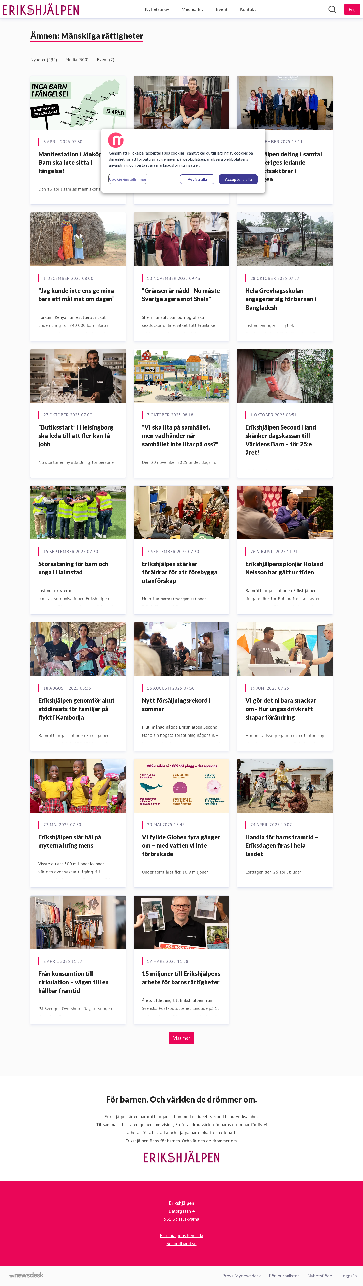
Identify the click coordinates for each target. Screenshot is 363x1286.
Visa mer (181, 1038)
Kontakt (248, 9)
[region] (183, 161)
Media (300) (77, 60)
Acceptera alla (238, 179)
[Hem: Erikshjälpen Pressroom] (41, 9)
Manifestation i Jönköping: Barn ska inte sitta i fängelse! (75, 162)
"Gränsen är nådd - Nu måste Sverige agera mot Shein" (181, 295)
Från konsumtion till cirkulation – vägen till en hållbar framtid (73, 982)
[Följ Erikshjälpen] (352, 9)
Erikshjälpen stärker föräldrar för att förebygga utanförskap (179, 572)
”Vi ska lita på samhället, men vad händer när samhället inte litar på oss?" (180, 435)
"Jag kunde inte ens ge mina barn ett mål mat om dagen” (76, 295)
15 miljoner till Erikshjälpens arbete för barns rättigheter (181, 978)
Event (222, 9)
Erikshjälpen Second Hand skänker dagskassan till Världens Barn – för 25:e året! (280, 439)
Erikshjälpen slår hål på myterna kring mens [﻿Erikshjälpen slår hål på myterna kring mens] (69, 841)
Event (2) (105, 60)
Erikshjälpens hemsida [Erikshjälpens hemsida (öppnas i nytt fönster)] (181, 1235)
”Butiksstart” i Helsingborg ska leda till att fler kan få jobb (75, 435)
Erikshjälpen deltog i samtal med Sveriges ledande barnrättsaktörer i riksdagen (283, 166)
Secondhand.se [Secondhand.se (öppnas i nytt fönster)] (182, 1243)
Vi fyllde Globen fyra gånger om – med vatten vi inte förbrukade (181, 845)
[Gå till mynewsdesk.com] (26, 1276)
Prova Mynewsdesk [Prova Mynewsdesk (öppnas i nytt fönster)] (241, 1275)
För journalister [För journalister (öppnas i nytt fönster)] (284, 1275)
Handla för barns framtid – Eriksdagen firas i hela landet (281, 845)
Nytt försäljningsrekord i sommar (176, 705)
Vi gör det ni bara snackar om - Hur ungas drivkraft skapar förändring (280, 709)
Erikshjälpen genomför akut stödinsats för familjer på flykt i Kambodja (76, 709)
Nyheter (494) (43, 60)
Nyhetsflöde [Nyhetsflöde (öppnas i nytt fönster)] (319, 1275)
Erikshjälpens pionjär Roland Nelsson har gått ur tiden (284, 568)
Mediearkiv (192, 9)
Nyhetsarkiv (157, 9)
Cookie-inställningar (128, 179)
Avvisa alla (197, 179)
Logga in (348, 1275)
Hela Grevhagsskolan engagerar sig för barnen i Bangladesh (280, 299)
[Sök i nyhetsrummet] (332, 9)
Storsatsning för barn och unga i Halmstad (73, 568)
